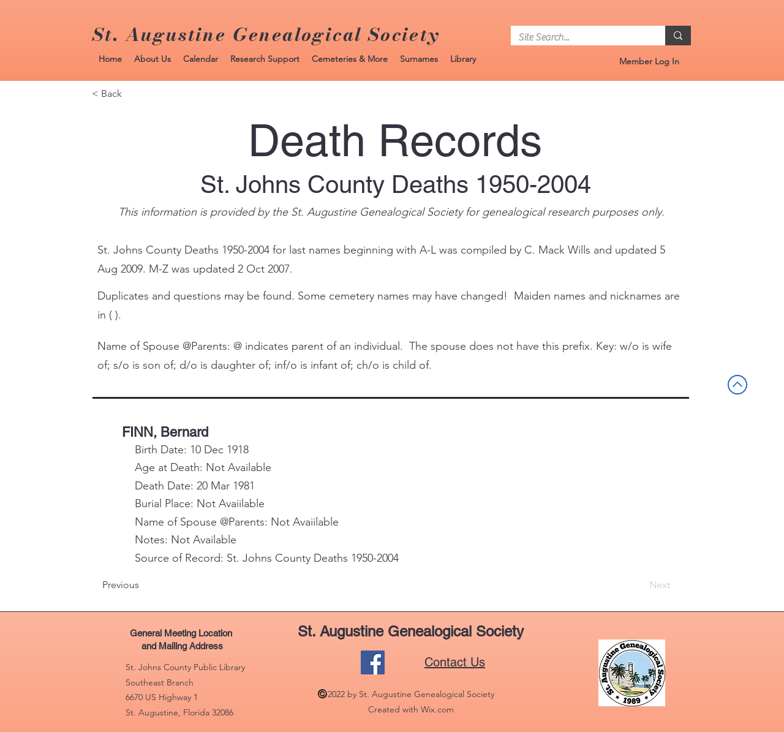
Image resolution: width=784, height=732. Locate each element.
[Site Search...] (578, 37)
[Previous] (142, 585)
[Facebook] (373, 662)
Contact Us (454, 662)
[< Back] (132, 93)
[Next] (639, 585)
